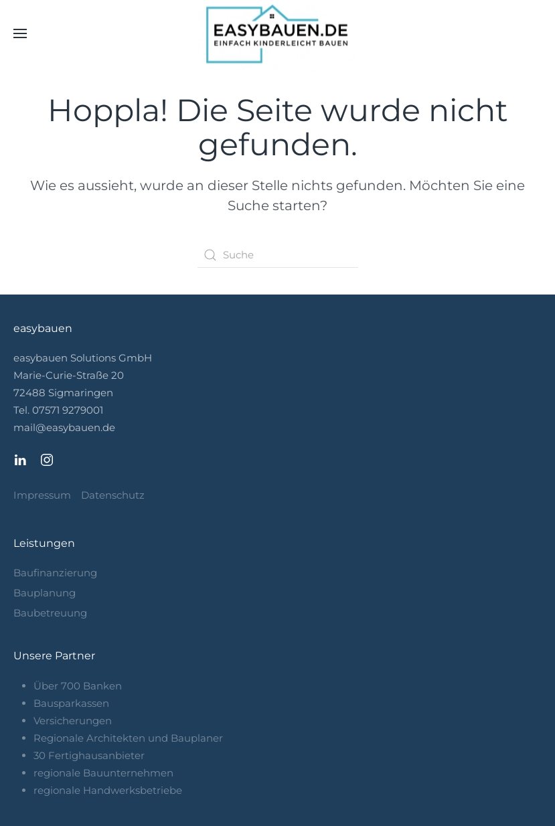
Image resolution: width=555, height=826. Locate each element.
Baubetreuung (50, 612)
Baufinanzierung (55, 572)
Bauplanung (44, 592)
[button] (20, 33)
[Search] (277, 255)
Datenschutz (113, 495)
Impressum (42, 495)
